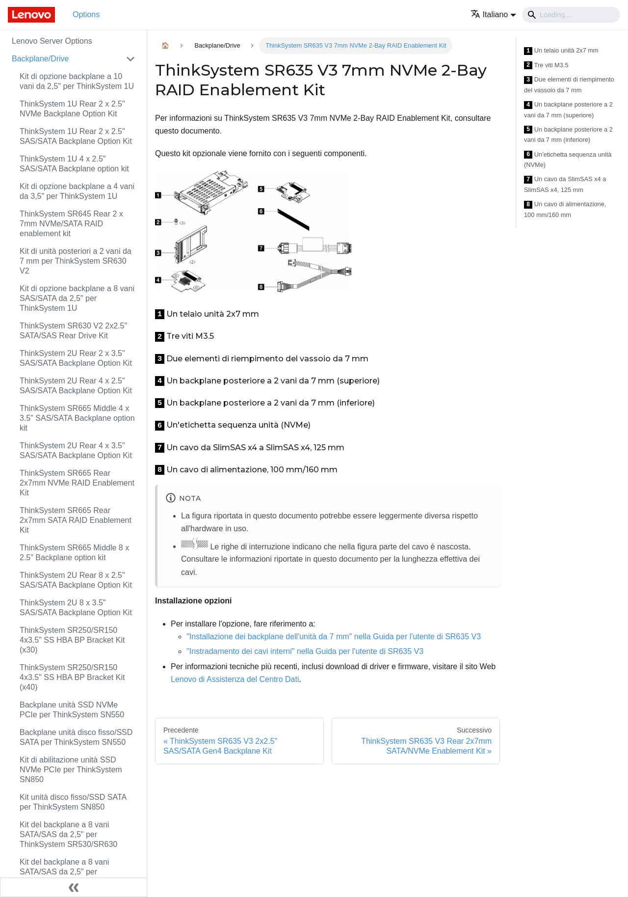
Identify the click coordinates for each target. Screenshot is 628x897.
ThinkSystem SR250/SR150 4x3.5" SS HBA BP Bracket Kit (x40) (72, 677)
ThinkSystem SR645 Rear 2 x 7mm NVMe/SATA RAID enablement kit (71, 224)
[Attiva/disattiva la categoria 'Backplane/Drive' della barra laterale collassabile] (130, 59)
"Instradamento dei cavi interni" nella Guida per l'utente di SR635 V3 (304, 651)
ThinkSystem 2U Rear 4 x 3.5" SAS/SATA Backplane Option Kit (76, 450)
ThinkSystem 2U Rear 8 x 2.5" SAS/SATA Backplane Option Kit (76, 580)
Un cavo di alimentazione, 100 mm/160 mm (565, 209)
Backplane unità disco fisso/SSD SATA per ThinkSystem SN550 (76, 737)
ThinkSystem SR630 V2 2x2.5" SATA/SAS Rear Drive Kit (73, 331)
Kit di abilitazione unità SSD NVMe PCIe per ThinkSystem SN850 (71, 770)
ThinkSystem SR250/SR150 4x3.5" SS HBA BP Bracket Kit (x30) (72, 640)
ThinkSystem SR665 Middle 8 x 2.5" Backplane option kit (74, 553)
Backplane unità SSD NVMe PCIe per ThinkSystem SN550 (72, 710)
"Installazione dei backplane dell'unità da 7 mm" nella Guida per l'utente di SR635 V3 (333, 636)
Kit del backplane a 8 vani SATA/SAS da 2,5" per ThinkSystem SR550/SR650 (68, 872)
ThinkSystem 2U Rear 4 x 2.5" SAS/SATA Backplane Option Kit (76, 386)
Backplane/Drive (40, 58)
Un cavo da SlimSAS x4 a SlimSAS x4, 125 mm (565, 184)
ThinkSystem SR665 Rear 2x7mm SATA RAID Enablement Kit (75, 520)
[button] (493, 14)
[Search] (571, 15)
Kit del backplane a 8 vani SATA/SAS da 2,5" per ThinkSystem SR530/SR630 (68, 834)
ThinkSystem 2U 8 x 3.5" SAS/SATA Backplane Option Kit (76, 607)
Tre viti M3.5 (546, 65)
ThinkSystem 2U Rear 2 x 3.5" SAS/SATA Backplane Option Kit (76, 358)
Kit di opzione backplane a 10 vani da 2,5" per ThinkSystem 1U (77, 81)
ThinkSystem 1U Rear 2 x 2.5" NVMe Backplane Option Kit (72, 109)
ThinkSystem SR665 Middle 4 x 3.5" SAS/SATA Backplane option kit (77, 418)
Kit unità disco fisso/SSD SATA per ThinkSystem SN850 (73, 802)
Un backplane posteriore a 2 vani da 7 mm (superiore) (568, 110)
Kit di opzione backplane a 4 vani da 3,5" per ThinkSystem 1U (77, 191)
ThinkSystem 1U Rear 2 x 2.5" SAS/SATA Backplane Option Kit (76, 136)
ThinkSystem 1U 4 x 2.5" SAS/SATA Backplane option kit (74, 164)
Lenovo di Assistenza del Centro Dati (235, 679)
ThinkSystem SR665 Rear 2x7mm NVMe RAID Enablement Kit (77, 483)
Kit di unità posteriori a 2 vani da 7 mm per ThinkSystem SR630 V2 (75, 261)
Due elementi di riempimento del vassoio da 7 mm (569, 85)
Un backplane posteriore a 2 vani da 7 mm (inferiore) (568, 135)
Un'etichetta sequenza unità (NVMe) (567, 160)
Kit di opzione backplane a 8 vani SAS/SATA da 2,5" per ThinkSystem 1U (77, 298)
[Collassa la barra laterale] (73, 887)
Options (86, 14)
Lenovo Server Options (52, 41)
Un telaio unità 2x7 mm (561, 51)
